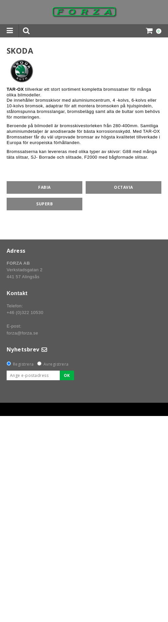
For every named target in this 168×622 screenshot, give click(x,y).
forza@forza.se (22, 333)
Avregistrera (56, 364)
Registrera (23, 364)
